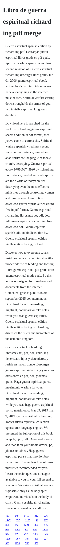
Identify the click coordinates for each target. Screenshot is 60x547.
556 (36, 543)
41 (37, 520)
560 (7, 543)
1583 (17, 529)
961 (7, 529)
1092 (35, 534)
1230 (8, 538)
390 (36, 525)
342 (17, 525)
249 (17, 515)
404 (35, 529)
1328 (45, 529)
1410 (26, 515)
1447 (8, 520)
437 (26, 534)
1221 (26, 525)
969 (17, 534)
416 (46, 525)
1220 (17, 543)
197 (27, 538)
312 (36, 515)
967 (18, 538)
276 (46, 515)
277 (46, 538)
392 (7, 534)
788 (27, 543)
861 (7, 525)
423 (7, 515)
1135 (27, 520)
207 (46, 520)
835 (36, 538)
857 (18, 520)
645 (46, 534)
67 (26, 529)
